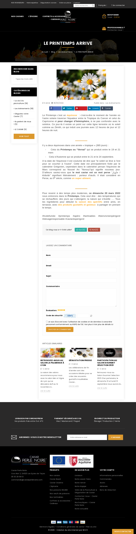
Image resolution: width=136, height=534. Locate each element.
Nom (48, 255)
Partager (55, 108)
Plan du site (91, 527)
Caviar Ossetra (56, 482)
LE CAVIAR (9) (21, 129)
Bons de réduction (108, 490)
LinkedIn (95, 108)
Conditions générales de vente (70, 527)
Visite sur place (65, 3)
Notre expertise (32, 3)
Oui (81, 230)
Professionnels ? (116, 27)
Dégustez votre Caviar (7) (21, 115)
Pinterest (81, 108)
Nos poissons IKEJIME (59, 490)
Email (48, 265)
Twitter (69, 108)
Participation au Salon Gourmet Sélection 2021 (107, 363)
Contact (77, 3)
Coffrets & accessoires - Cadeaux (55, 17)
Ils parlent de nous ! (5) (22, 122)
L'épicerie (33, 16)
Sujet (48, 276)
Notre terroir (80, 482)
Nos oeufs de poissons (60, 493)
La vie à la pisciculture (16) (21, 102)
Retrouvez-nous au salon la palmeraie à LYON (52, 363)
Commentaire (53, 286)
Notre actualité (81, 508)
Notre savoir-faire (83, 479)
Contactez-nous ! (115, 30)
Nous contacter (122, 531)
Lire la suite (45, 391)
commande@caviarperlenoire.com (27, 480)
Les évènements (113, 103)
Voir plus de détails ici (103, 324)
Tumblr (108, 108)
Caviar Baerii (55, 479)
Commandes (106, 479)
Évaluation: (51, 310)
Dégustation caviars (48, 3)
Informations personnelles (111, 475)
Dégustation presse (80, 360)
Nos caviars (17, 16)
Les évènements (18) (24, 108)
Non (94, 230)
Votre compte (107, 470)
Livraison (78, 475)
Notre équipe (80, 486)
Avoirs (102, 482)
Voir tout (24, 136)
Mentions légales (47, 527)
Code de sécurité (54, 315)
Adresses (104, 486)
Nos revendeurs (17, 3)
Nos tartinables (56, 497)
